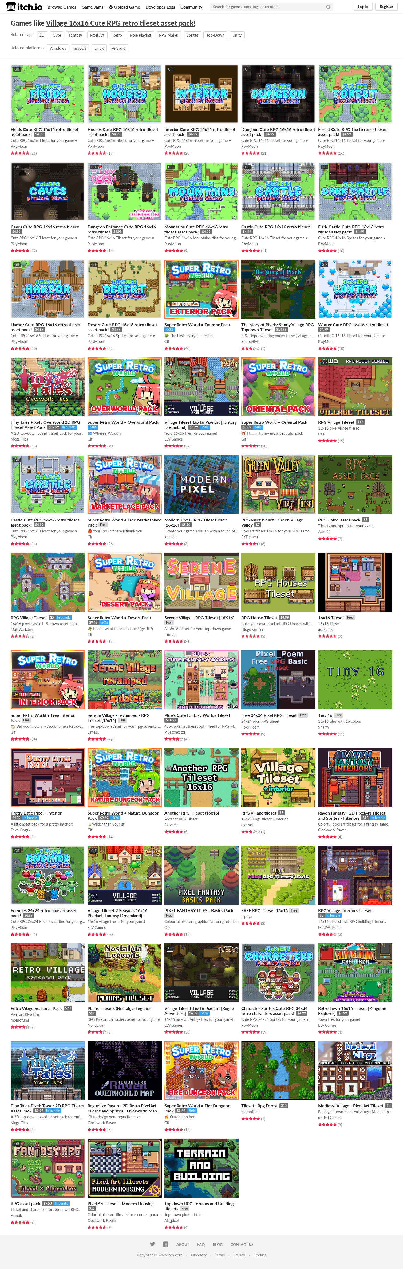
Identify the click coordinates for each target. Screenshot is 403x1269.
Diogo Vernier (252, 629)
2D (42, 35)
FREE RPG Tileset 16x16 (264, 910)
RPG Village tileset (258, 812)
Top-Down (215, 35)
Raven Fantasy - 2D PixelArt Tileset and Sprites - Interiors (351, 815)
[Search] (328, 7)
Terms (220, 1255)
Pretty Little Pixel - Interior (36, 812)
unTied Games (329, 1117)
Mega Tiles (19, 439)
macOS (80, 48)
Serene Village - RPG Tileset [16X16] (199, 617)
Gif (166, 341)
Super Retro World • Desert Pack (119, 617)
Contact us (242, 1244)
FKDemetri (250, 537)
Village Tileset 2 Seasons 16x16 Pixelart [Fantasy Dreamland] (117, 913)
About (182, 1244)
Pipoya (246, 916)
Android (118, 48)
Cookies (260, 1255)
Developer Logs (160, 6)
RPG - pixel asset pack (339, 519)
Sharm (323, 727)
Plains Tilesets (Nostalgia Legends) (120, 1008)
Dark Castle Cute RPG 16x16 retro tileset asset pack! (351, 229)
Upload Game (124, 6)
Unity (237, 35)
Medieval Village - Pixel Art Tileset (351, 1105)
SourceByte (250, 341)
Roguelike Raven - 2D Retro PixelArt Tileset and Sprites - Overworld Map (122, 1108)
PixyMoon (19, 146)
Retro (117, 35)
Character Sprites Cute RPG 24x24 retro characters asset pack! (274, 1011)
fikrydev (170, 825)
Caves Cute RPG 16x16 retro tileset (45, 226)
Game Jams (92, 6)
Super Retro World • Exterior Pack (197, 324)
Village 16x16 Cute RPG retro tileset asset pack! (120, 23)
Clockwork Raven (332, 830)
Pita (321, 434)
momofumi (20, 1020)
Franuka (17, 1215)
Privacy (239, 1255)
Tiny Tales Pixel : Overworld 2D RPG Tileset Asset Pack (45, 424)
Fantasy (75, 35)
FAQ (201, 1244)
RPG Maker (169, 35)
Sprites (192, 35)
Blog (218, 1244)
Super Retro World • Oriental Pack (274, 422)
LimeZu (170, 634)
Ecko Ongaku (22, 830)
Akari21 (324, 532)
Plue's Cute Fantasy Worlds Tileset (197, 715)
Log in (363, 6)
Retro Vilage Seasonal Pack (36, 1008)
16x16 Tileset (331, 617)
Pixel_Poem (250, 727)
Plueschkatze (174, 732)
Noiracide (95, 1025)
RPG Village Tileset (336, 422)
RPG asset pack (25, 1203)
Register (386, 6)
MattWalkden (22, 629)
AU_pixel (171, 1220)
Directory (199, 1255)
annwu (170, 537)
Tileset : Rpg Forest (259, 1105)
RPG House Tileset (259, 617)
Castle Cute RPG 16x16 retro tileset (275, 226)
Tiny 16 (325, 715)
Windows (58, 48)
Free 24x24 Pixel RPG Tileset (269, 715)
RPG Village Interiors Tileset (345, 910)
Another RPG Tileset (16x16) (191, 812)
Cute (57, 35)
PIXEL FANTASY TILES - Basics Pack (199, 910)
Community (191, 6)
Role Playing (140, 35)
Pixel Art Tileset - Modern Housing (120, 1203)
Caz (167, 927)
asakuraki (325, 629)
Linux (99, 48)
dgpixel (247, 825)
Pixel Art (97, 35)
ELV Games (173, 439)
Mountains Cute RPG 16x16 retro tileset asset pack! (196, 229)
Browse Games (62, 6)
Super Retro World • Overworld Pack (123, 422)
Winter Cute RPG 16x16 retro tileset (353, 324)
